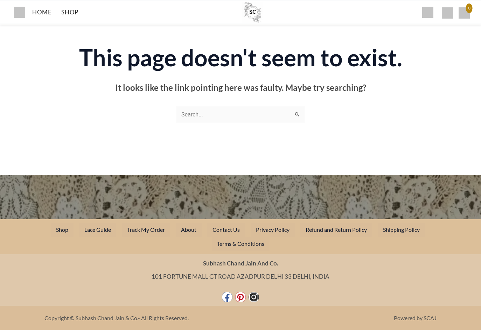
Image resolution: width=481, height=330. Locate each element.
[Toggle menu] (19, 12)
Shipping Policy (401, 229)
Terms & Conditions (240, 243)
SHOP (69, 12)
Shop (62, 229)
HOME (41, 12)
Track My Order (146, 229)
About (188, 229)
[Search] (427, 12)
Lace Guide (97, 229)
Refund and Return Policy (336, 229)
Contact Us (226, 229)
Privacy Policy (273, 229)
